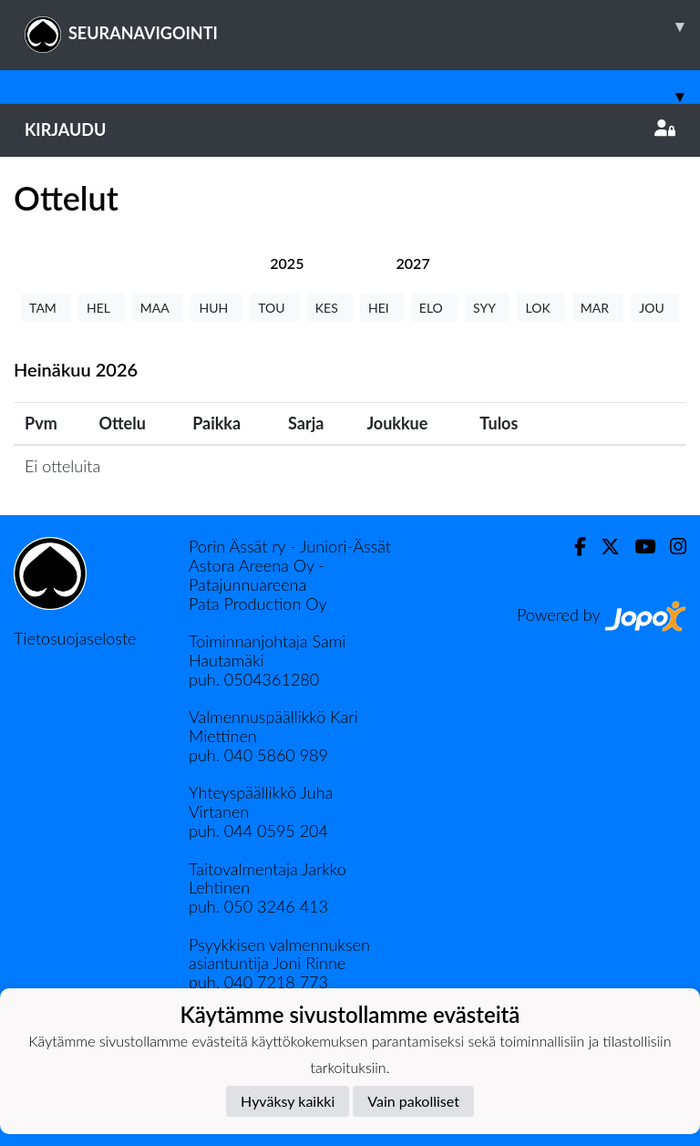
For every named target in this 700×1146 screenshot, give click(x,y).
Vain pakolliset (413, 1101)
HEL (102, 307)
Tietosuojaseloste (75, 638)
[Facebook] (573, 546)
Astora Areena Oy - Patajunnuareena (256, 574)
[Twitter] (603, 546)
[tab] (286, 263)
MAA (158, 307)
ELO (434, 307)
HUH (216, 307)
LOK (540, 307)
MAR (598, 307)
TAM (46, 307)
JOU (655, 307)
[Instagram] (670, 546)
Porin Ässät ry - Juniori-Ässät (290, 546)
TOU (275, 307)
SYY (487, 307)
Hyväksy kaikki (288, 1101)
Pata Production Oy (257, 604)
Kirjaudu (350, 129)
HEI (382, 307)
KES (330, 307)
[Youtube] (637, 546)
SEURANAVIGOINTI (362, 26)
